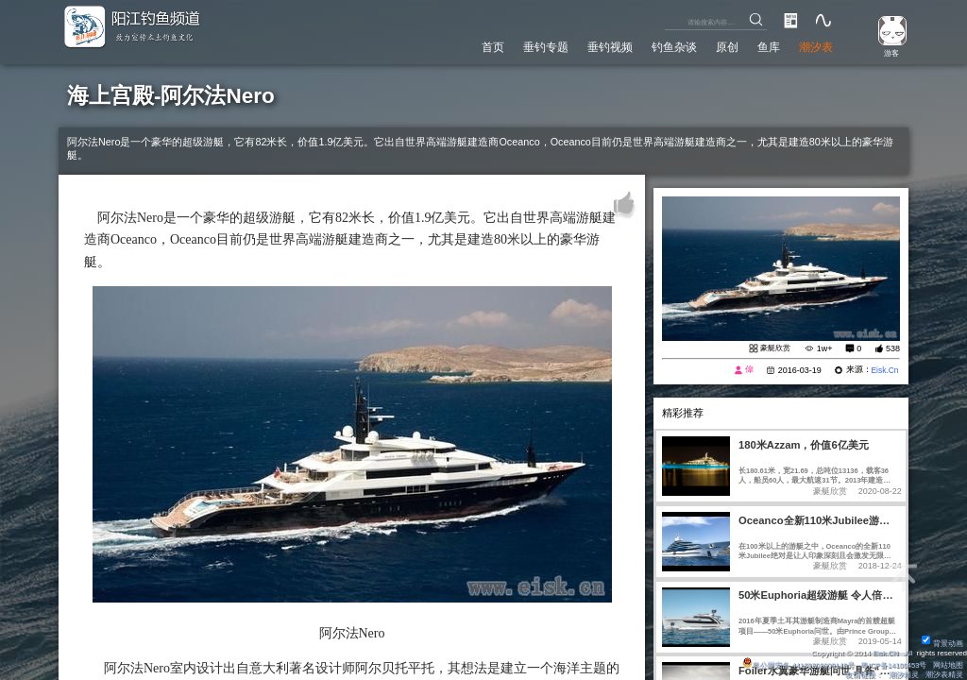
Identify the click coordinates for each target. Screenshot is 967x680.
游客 (887, 53)
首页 (466, 46)
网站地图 (948, 664)
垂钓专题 (523, 46)
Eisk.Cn (883, 371)
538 (893, 348)
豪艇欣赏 (773, 348)
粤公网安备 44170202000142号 (792, 664)
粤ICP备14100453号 (891, 664)
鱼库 (763, 46)
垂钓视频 (593, 46)
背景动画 (942, 642)
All (908, 652)
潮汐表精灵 (944, 675)
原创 (718, 46)
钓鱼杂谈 (662, 46)
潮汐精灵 (904, 675)
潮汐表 (813, 46)
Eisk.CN (883, 652)
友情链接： (863, 675)
